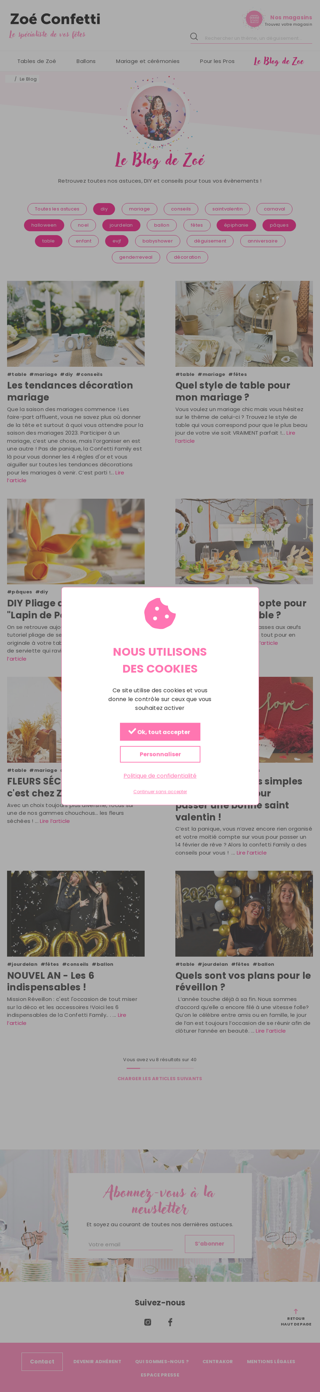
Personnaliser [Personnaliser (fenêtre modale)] (160, 754)
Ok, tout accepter (159, 732)
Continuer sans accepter (160, 791)
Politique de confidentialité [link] (160, 776)
